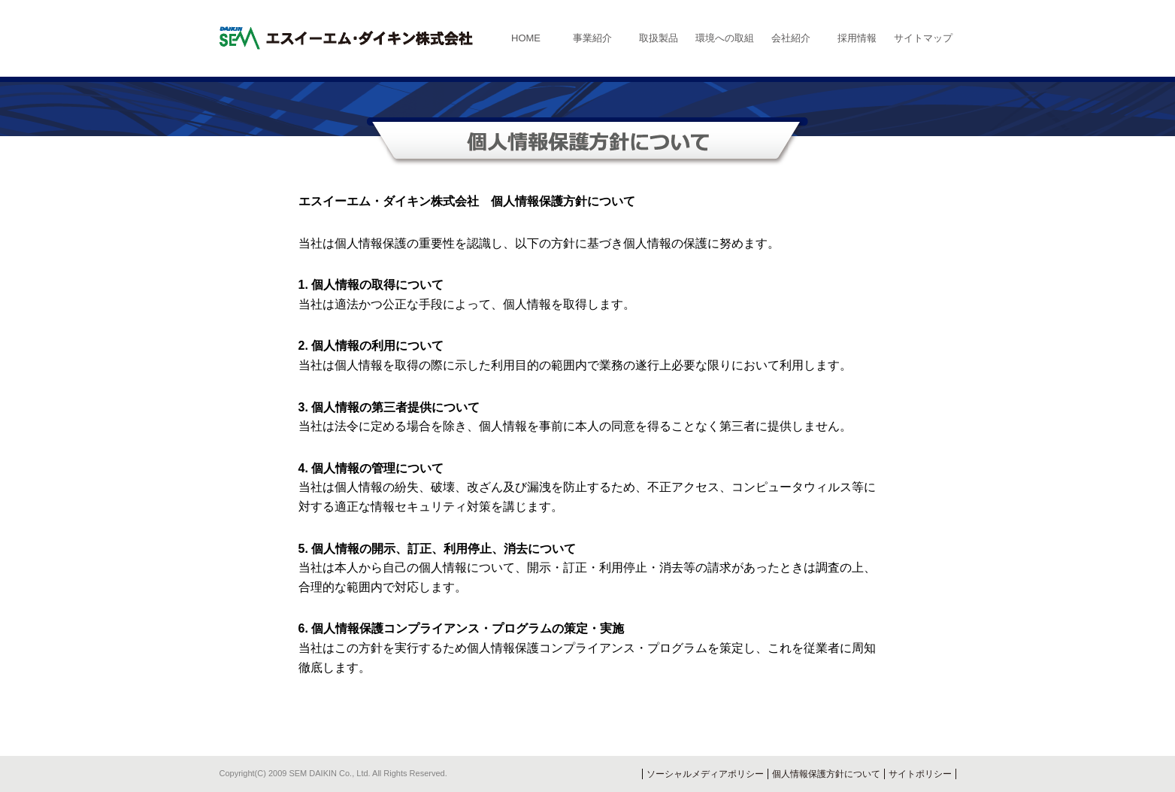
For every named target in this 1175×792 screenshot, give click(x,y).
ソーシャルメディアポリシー (705, 774)
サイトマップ (923, 38)
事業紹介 (592, 38)
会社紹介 (790, 38)
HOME (526, 38)
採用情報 (857, 38)
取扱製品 (658, 38)
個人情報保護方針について (826, 774)
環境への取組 (724, 38)
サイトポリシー (920, 774)
